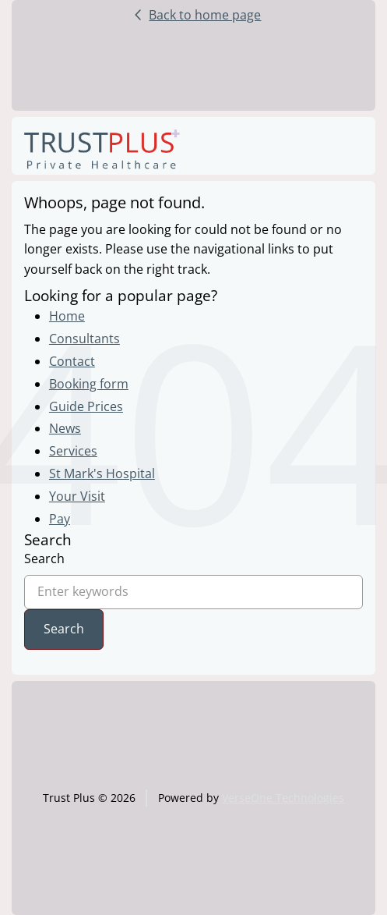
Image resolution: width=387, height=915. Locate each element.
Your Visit (77, 496)
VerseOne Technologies (283, 797)
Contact (72, 361)
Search (44, 558)
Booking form (88, 383)
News (65, 428)
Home (67, 316)
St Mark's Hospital (102, 473)
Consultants (84, 338)
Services (73, 450)
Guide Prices (86, 406)
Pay (59, 518)
